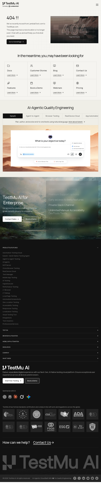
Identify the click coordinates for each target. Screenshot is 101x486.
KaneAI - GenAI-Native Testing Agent (16, 256)
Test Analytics (8, 321)
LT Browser (7, 290)
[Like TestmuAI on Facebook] (74, 478)
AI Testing (6, 281)
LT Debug (6, 293)
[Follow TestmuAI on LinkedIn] (83, 478)
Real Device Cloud (72, 116)
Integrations (7, 318)
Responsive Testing (10, 308)
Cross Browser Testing (11, 268)
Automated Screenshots (12, 299)
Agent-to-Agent (32, 116)
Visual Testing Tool (10, 315)
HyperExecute (8, 284)
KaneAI (13, 116)
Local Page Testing (10, 296)
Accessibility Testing (10, 305)
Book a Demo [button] (32, 381)
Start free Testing (13, 381)
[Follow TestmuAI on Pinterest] (96, 478)
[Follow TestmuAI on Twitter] (79, 478)
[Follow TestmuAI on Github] (92, 478)
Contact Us (43, 442)
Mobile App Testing (10, 277)
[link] (11, 4)
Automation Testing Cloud (12, 253)
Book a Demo (31, 219)
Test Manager (8, 274)
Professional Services (10, 324)
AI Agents (6, 262)
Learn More (12, 75)
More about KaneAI (77, 122)
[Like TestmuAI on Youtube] (88, 478)
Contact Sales (12, 219)
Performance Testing (10, 287)
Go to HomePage (16, 42)
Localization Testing (10, 311)
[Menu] (97, 5)
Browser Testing (52, 116)
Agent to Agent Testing (11, 259)
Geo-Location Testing (11, 302)
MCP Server (7, 265)
